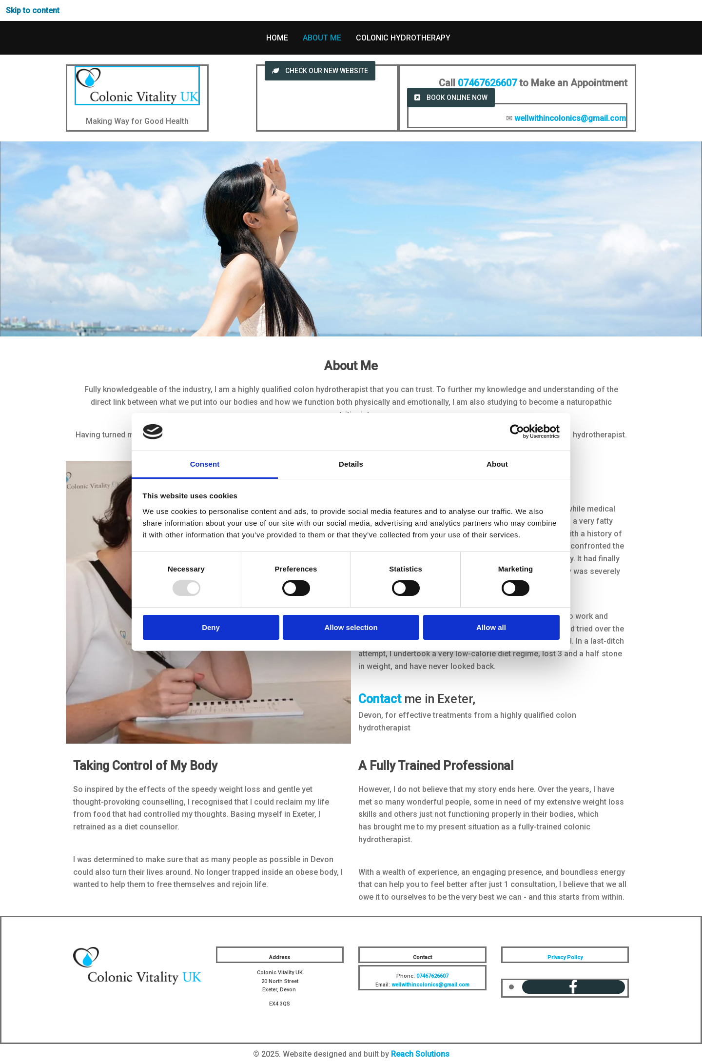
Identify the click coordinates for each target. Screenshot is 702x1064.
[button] (320, 70)
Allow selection (350, 627)
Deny (211, 627)
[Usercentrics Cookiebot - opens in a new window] (517, 431)
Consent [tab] (205, 464)
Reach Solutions (420, 1054)
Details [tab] (351, 464)
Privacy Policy (565, 957)
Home (277, 37)
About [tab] (497, 464)
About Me (322, 37)
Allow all (491, 627)
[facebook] (573, 987)
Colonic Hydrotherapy (403, 37)
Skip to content (32, 10)
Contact (379, 699)
